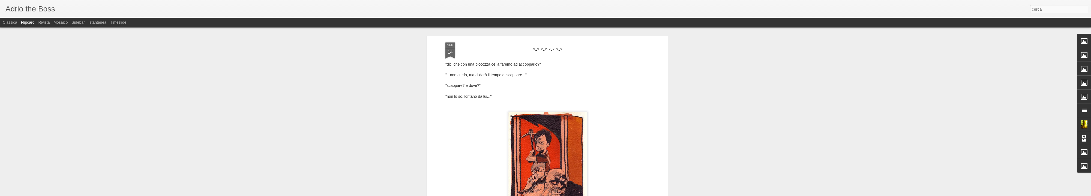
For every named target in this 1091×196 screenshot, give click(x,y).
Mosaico (60, 22)
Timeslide (118, 22)
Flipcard (28, 22)
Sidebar (78, 22)
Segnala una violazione (584, 193)
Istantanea (97, 22)
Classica (10, 22)
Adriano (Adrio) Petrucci (576, 107)
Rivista (44, 22)
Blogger (563, 193)
